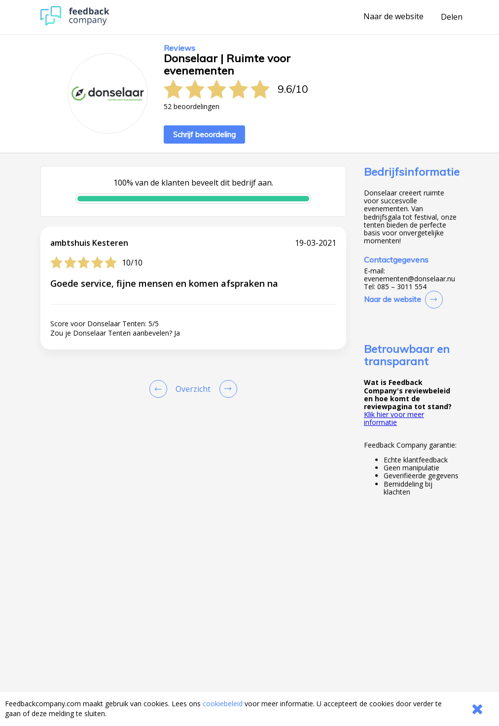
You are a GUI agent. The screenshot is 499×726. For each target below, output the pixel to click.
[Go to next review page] (226, 389)
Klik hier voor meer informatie (394, 418)
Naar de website (393, 17)
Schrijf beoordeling (204, 134)
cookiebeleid (223, 703)
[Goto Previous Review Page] (160, 389)
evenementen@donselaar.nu (409, 279)
